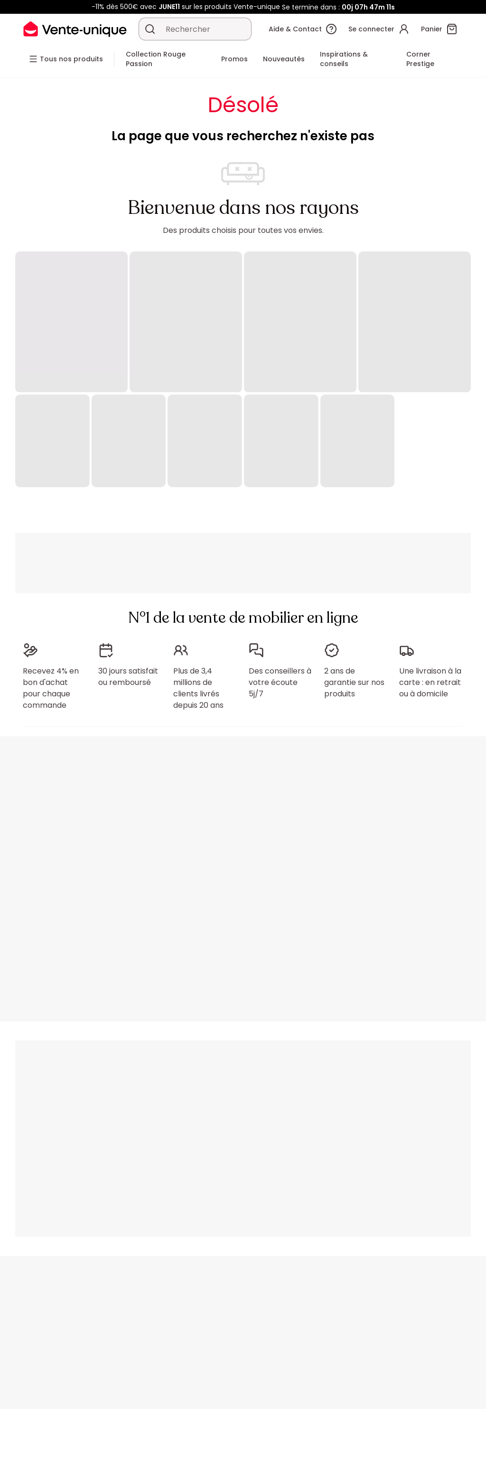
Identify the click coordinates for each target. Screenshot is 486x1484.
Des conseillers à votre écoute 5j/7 (280, 682)
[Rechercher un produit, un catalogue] (150, 29)
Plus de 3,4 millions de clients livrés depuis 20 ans (198, 688)
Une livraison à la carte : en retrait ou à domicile (430, 682)
